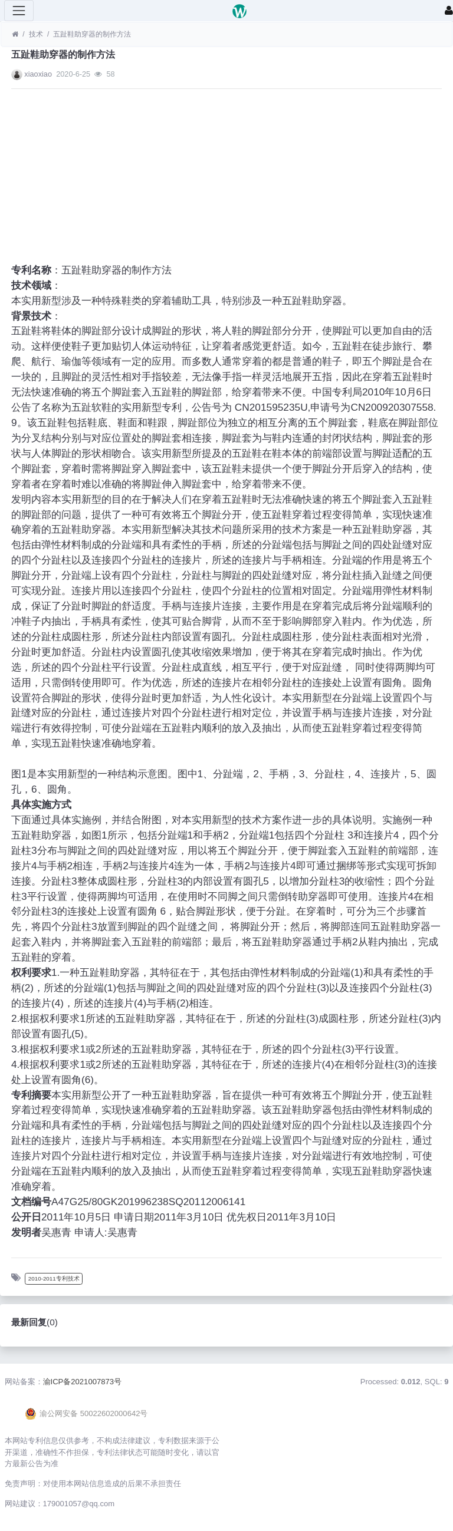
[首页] (15, 34)
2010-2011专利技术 (54, 1278)
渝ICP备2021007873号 (82, 1381)
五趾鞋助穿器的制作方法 (92, 34)
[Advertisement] (226, 180)
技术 (36, 34)
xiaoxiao (38, 74)
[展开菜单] (19, 10)
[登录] (449, 10)
